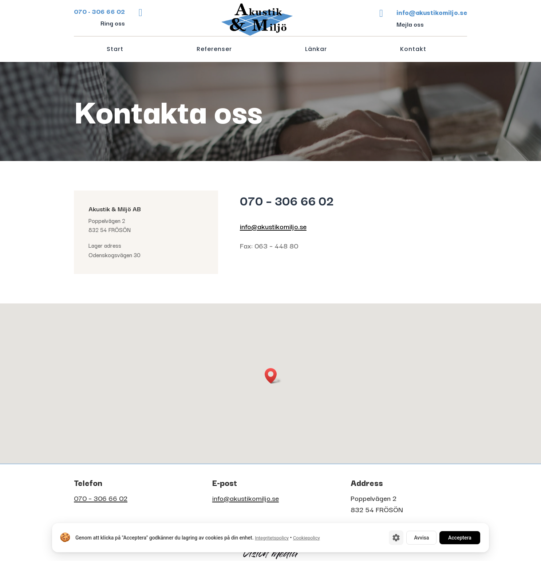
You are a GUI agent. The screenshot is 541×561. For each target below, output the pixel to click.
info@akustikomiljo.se (273, 226)
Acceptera (459, 538)
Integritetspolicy (272, 538)
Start (115, 50)
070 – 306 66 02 (100, 498)
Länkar (316, 50)
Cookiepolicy (306, 538)
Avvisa (421, 538)
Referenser (214, 50)
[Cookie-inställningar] (396, 537)
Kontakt (413, 50)
